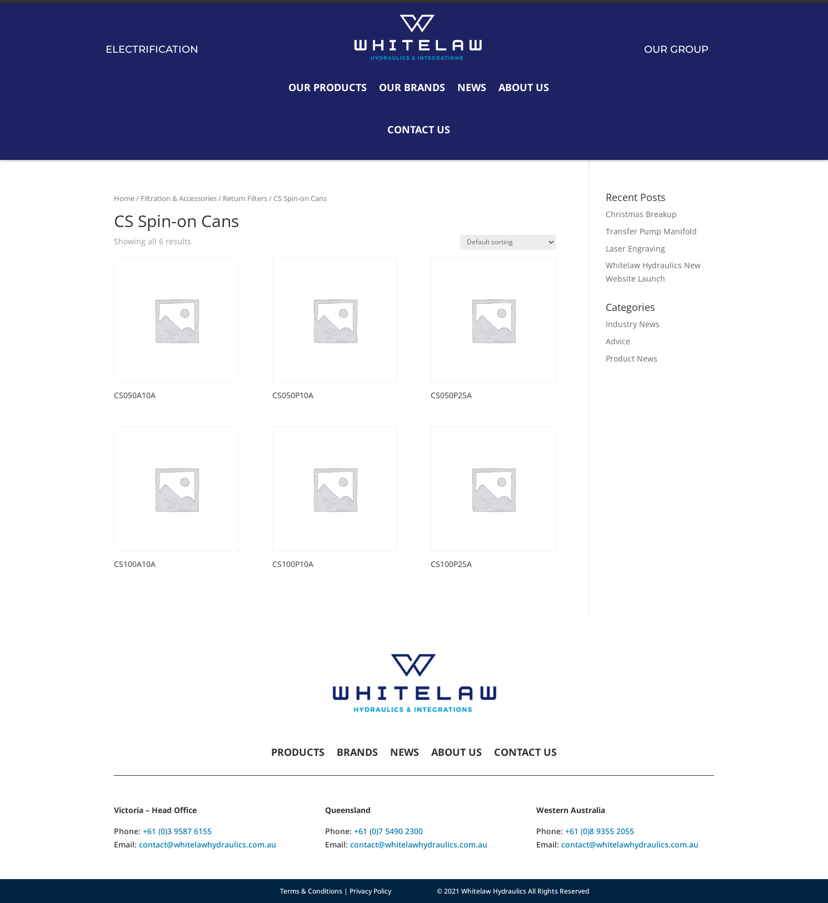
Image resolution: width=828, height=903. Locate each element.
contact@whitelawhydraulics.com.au (207, 844)
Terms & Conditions (311, 891)
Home (124, 198)
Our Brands (412, 87)
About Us (523, 87)
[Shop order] (508, 242)
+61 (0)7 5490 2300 (388, 831)
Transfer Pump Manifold (651, 231)
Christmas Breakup (641, 214)
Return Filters (245, 198)
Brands (357, 753)
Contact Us (418, 129)
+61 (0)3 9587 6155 (177, 831)
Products (298, 753)
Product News (631, 358)
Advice (618, 341)
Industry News (633, 324)
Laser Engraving (635, 248)
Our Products (327, 87)
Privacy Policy (370, 891)
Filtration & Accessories (179, 198)
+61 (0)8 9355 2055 (599, 831)
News (471, 87)
